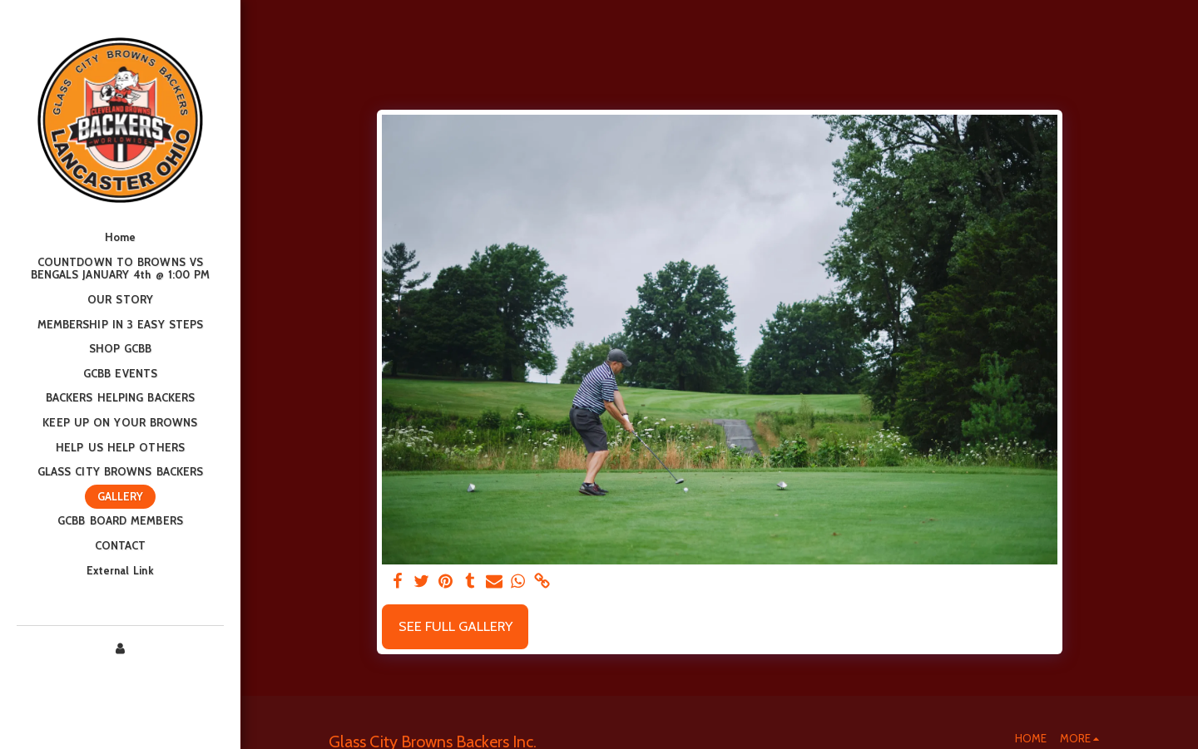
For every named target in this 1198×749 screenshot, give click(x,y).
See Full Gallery (455, 626)
